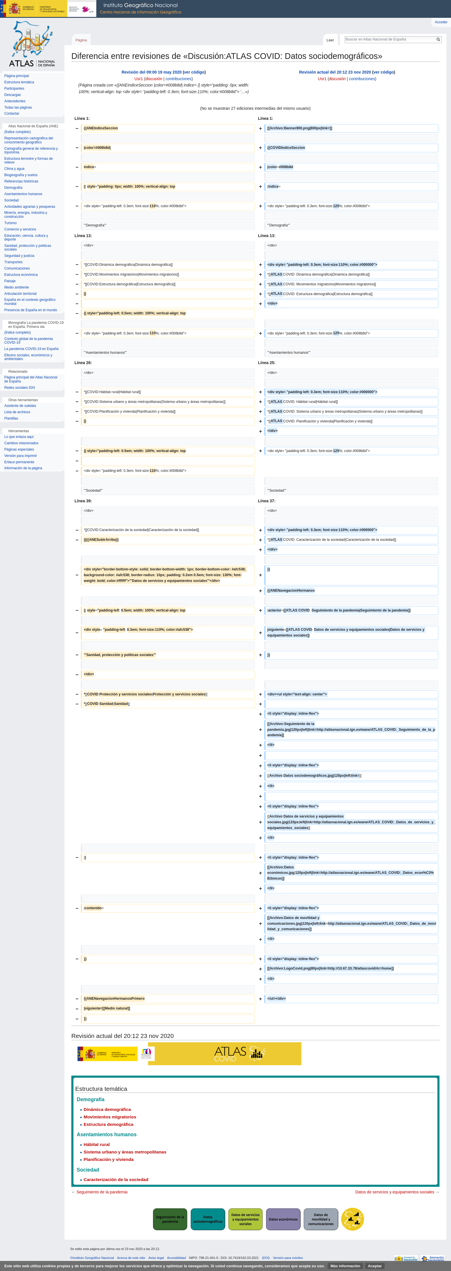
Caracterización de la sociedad (116, 1179)
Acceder (441, 22)
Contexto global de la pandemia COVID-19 (28, 341)
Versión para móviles (288, 1258)
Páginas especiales (19, 449)
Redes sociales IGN (19, 388)
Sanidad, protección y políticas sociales (27, 248)
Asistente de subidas (20, 406)
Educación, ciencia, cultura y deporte (26, 238)
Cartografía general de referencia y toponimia (31, 151)
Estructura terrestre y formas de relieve (28, 161)
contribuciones (178, 78)
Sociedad (11, 200)
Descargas (12, 95)
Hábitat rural (97, 1144)
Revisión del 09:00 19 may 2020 (152, 72)
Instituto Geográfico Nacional (92, 9)
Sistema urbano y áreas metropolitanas (125, 1151)
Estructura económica (21, 275)
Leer (330, 40)
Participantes (14, 89)
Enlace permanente (19, 462)
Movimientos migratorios (110, 1116)
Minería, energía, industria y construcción (25, 215)
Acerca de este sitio (131, 1258)
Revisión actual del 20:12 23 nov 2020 (335, 72)
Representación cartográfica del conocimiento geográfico (28, 140)
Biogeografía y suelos (20, 175)
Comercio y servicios (20, 229)
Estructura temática (19, 82)
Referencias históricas (21, 181)
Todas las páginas (18, 107)
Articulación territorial (20, 294)
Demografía (13, 188)
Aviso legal (156, 1258)
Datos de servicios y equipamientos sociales (394, 1192)
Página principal (16, 76)
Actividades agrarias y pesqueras (29, 207)
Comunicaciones (17, 268)
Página (81, 40)
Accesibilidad (176, 1258)
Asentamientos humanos (23, 194)
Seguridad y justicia (19, 256)
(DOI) (266, 1258)
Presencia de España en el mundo (30, 310)
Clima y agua (14, 169)
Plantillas (11, 418)
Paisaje (10, 281)
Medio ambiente (16, 287)
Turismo (10, 223)
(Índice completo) (17, 132)
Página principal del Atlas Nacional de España (30, 379)
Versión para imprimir (20, 456)
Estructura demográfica (108, 1124)
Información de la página (23, 468)
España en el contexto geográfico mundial (30, 302)
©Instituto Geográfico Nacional (92, 1258)
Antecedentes (14, 101)
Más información (345, 1266)
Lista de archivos (17, 412)
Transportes (13, 262)
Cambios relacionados (21, 443)
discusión (154, 78)
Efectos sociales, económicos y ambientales (28, 357)
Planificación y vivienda (109, 1159)
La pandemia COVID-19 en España (31, 349)
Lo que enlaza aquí (19, 437)
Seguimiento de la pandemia (102, 1192)
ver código (194, 72)
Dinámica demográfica (107, 1109)
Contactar (11, 114)
